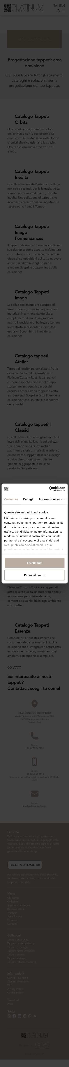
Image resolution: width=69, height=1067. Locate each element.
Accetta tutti (34, 562)
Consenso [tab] (11, 499)
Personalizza (34, 575)
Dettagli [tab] (28, 499)
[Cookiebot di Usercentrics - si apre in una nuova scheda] (49, 488)
